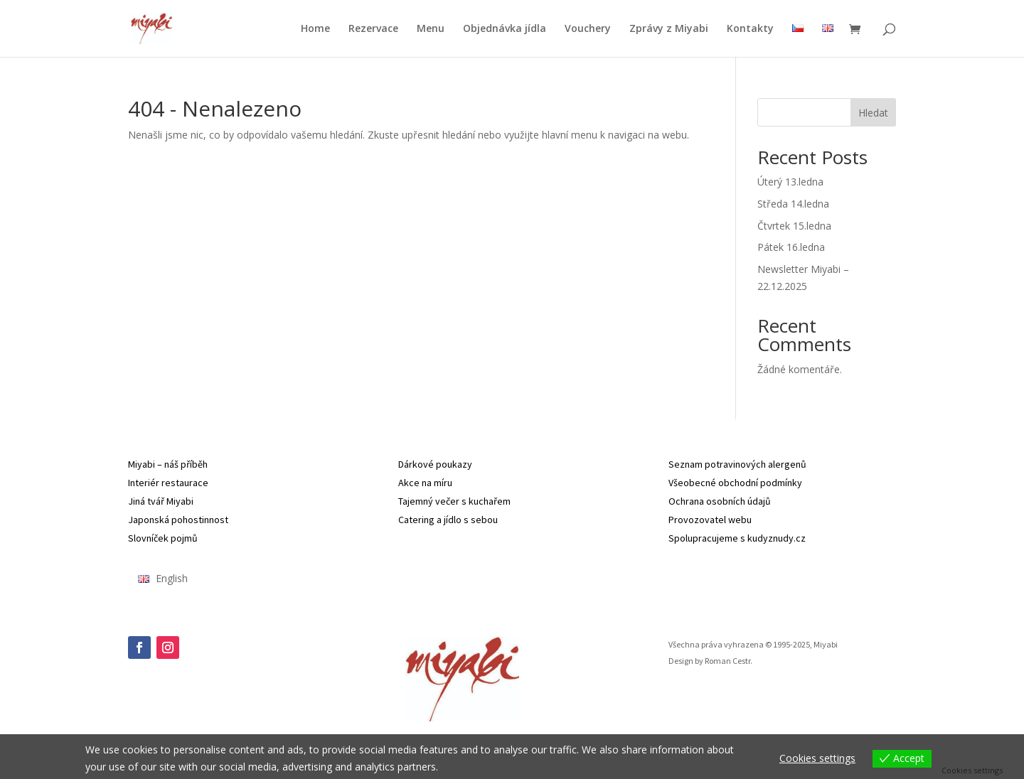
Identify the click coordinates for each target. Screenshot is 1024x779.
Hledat (873, 112)
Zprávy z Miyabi (668, 29)
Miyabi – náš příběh (168, 464)
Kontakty (750, 29)
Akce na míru (425, 482)
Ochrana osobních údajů (719, 501)
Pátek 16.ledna (791, 247)
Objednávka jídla (504, 29)
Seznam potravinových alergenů (737, 464)
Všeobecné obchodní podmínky (735, 482)
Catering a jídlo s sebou (448, 519)
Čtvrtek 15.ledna (794, 225)
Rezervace (373, 29)
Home (315, 29)
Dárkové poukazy (435, 464)
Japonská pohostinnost (178, 519)
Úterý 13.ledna (790, 181)
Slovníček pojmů (163, 538)
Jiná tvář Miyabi (160, 501)
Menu (430, 29)
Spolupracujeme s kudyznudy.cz (737, 538)
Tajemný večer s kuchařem (454, 501)
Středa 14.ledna (793, 203)
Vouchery (588, 29)
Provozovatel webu (710, 519)
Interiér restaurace (168, 482)
